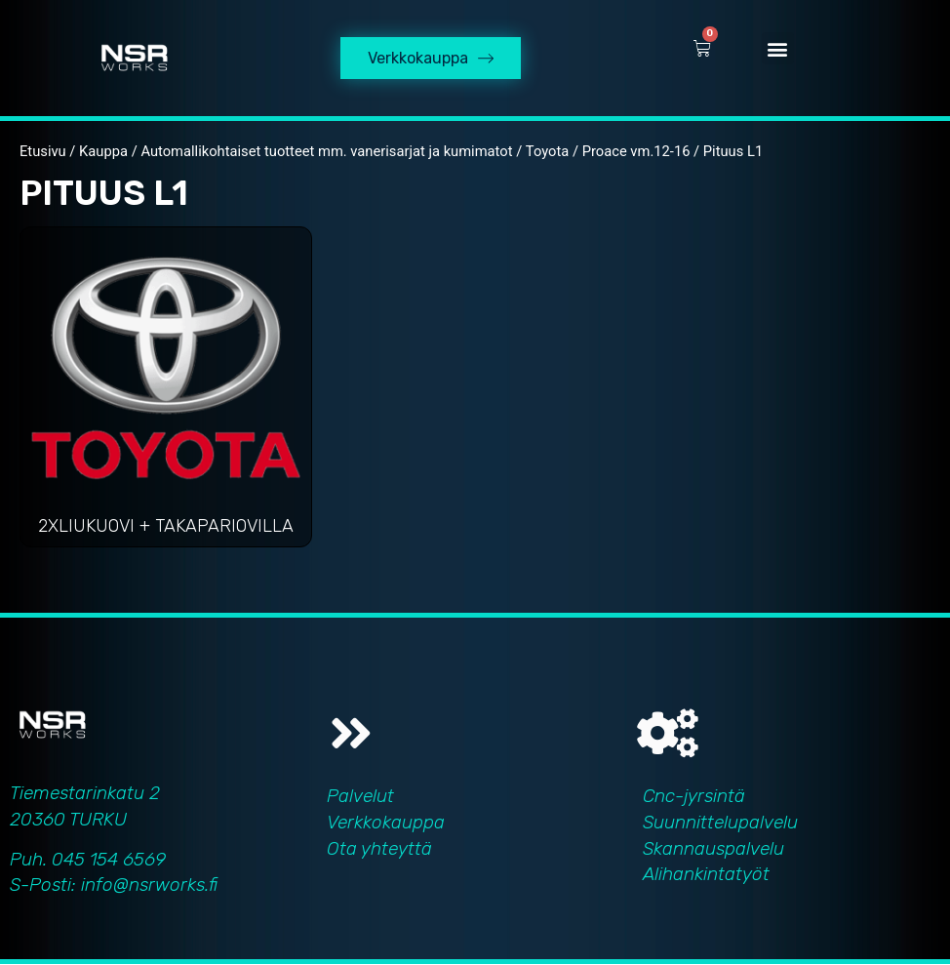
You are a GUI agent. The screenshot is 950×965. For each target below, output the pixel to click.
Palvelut (360, 796)
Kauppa (103, 152)
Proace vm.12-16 (636, 152)
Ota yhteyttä (379, 848)
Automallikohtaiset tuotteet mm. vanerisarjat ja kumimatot (326, 152)
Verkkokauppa (386, 823)
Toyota (547, 152)
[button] (778, 49)
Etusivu (43, 152)
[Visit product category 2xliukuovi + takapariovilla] (165, 392)
